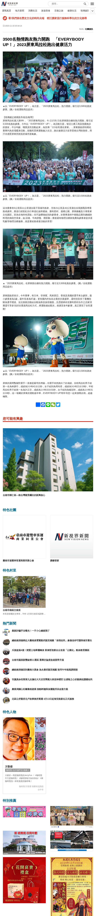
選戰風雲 (6, 10)
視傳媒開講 (86, 10)
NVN (81, 29)
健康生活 (71, 10)
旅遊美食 (45, 10)
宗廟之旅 (58, 10)
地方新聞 (19, 10)
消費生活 (32, 10)
